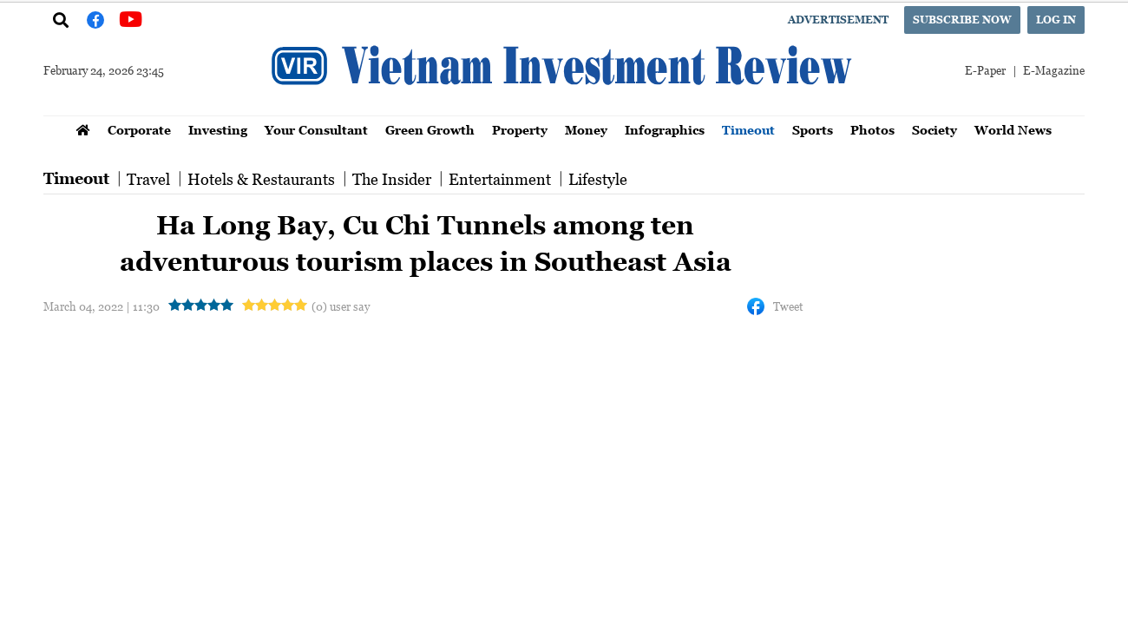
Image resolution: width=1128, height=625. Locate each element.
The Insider (391, 178)
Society (934, 129)
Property (520, 129)
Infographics (665, 129)
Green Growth (430, 129)
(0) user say (341, 306)
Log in (1056, 19)
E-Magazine (1054, 70)
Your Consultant (316, 129)
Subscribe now (962, 19)
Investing (217, 129)
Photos (872, 129)
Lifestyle (597, 178)
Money (586, 129)
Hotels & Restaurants (261, 178)
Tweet (788, 306)
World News (1013, 129)
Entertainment (500, 178)
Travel (148, 178)
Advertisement (838, 19)
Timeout (748, 129)
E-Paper (985, 70)
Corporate (139, 129)
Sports (812, 129)
